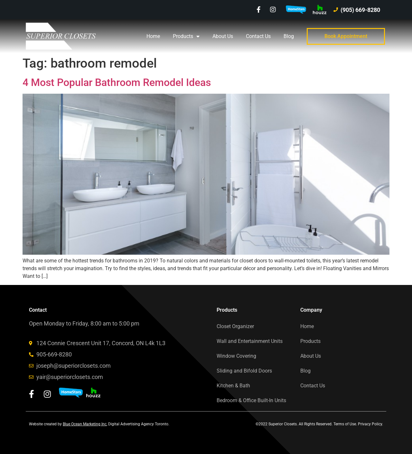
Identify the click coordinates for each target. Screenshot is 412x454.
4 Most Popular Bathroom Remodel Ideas (117, 82)
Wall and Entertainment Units (250, 341)
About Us (222, 36)
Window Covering (236, 356)
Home (153, 36)
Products (186, 36)
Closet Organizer (235, 326)
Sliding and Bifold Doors (244, 371)
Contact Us (258, 36)
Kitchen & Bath (233, 386)
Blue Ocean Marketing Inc (85, 424)
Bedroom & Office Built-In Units (251, 400)
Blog (289, 36)
